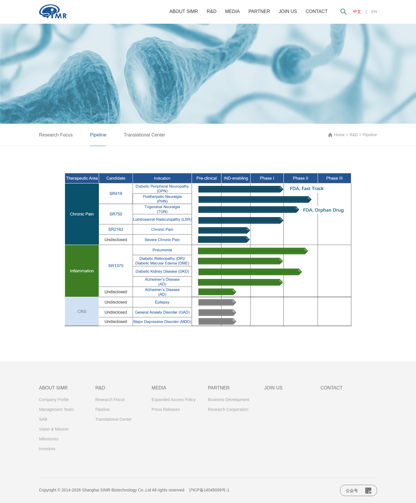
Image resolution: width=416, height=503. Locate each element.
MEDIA (232, 11)
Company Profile (54, 402)
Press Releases (166, 412)
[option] (208, 74)
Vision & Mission (53, 432)
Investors (47, 451)
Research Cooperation (228, 412)
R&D (211, 11)
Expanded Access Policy (174, 402)
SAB (43, 422)
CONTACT (317, 11)
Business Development (228, 402)
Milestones (48, 441)
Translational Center (144, 134)
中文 (357, 11)
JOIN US (288, 11)
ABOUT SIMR (183, 11)
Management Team (56, 412)
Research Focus (56, 134)
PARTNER (259, 11)
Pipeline (98, 134)
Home (339, 134)
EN (374, 11)
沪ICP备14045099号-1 (209, 490)
